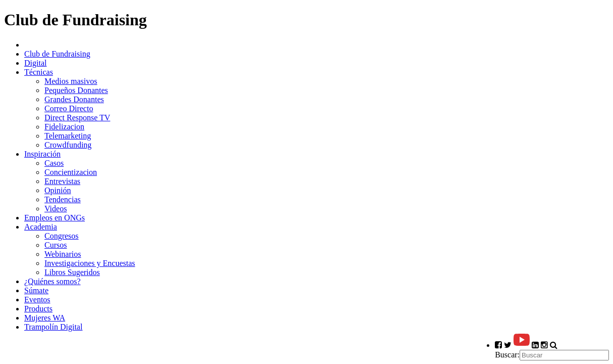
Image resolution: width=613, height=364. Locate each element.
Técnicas (38, 72)
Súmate (36, 290)
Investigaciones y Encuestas (89, 263)
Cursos (55, 245)
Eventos (37, 299)
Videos (55, 208)
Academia (40, 226)
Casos (54, 163)
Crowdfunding (67, 145)
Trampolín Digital (53, 327)
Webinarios (62, 254)
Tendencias (62, 199)
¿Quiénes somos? (52, 281)
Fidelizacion (64, 126)
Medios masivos (70, 81)
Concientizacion (70, 172)
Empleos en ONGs (54, 217)
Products (38, 308)
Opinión (57, 190)
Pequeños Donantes (76, 90)
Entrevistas (62, 181)
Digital (35, 63)
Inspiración (42, 154)
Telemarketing (67, 135)
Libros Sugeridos (72, 272)
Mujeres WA (44, 317)
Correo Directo (68, 108)
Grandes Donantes (74, 99)
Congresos (61, 236)
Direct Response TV (77, 117)
